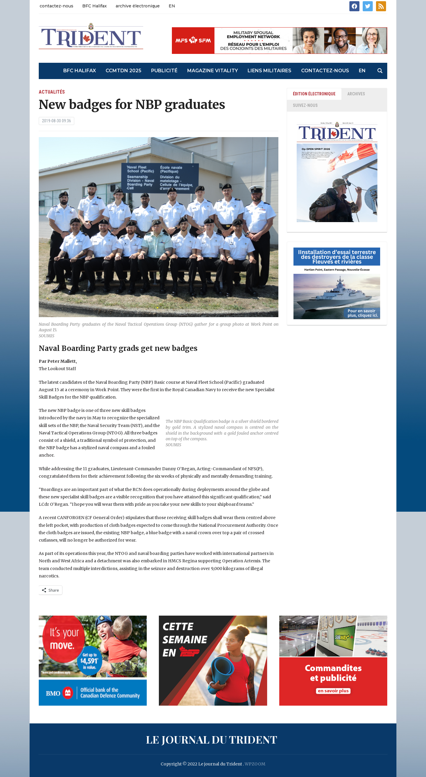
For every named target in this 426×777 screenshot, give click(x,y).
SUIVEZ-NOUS (305, 105)
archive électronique (138, 6)
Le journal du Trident (211, 739)
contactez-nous (56, 6)
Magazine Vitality (212, 70)
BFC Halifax (94, 6)
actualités (52, 92)
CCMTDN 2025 (123, 70)
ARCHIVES (356, 93)
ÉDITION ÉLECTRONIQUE (314, 93)
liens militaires (269, 70)
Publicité (164, 70)
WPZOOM (255, 764)
